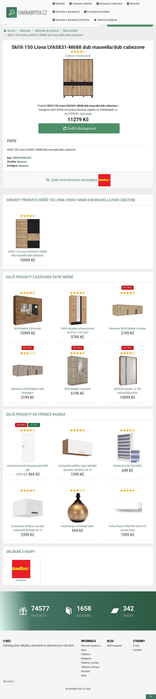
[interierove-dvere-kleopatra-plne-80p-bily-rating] (27, 430)
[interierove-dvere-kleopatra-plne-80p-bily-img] (27, 447)
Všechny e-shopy (90, 667)
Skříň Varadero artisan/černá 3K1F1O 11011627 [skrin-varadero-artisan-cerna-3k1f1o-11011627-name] (77, 330)
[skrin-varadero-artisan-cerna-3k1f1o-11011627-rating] (77, 293)
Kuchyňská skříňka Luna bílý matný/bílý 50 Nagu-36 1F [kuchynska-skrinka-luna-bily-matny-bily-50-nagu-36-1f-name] (27, 528)
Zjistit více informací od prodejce (78, 180)
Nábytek (58, 3)
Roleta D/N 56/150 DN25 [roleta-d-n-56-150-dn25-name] (127, 465)
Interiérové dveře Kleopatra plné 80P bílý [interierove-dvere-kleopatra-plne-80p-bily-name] (27, 467)
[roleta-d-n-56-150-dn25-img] (127, 447)
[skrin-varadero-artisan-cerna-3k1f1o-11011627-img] (77, 310)
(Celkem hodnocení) (78, 55)
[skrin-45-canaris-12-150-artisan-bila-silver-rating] (127, 353)
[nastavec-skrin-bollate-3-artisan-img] (127, 310)
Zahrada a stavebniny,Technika (71, 20)
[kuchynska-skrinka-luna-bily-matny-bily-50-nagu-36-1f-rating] (27, 491)
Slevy (84, 675)
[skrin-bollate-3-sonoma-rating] (77, 353)
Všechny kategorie (105, 20)
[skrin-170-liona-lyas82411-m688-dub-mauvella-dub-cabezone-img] (27, 233)
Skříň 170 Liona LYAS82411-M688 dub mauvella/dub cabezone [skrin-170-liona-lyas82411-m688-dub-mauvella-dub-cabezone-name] (27, 253)
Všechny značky (90, 662)
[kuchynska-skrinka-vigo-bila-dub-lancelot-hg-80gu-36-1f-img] (77, 447)
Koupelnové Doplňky (97, 11)
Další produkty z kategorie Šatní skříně (39, 277)
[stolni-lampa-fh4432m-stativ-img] (77, 508)
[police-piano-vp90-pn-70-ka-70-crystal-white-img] (127, 508)
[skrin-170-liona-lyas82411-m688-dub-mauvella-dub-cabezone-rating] (27, 216)
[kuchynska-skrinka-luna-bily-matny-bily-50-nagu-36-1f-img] (27, 508)
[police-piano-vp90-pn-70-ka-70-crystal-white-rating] (127, 491)
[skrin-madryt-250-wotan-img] (27, 310)
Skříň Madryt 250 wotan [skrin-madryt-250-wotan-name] (27, 328)
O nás (136, 645)
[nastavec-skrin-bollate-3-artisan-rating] (127, 293)
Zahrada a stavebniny (66, 11)
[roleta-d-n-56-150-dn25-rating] (127, 430)
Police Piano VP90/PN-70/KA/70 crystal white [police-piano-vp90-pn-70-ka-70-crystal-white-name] (127, 528)
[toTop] (151, 696)
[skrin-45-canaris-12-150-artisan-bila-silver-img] (127, 370)
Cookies (137, 650)
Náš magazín (114, 645)
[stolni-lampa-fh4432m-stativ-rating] (77, 491)
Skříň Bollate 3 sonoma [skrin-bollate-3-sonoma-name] (77, 388)
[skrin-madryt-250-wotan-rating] (27, 293)
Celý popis (86, 113)
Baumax (22, 161)
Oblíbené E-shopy (20, 551)
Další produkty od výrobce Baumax (35, 414)
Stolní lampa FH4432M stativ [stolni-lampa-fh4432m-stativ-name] (77, 526)
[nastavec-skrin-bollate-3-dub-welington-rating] (27, 353)
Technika (132, 3)
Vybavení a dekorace (109, 3)
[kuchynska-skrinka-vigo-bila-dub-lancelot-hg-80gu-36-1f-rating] (77, 430)
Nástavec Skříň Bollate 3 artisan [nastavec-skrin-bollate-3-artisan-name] (127, 328)
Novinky (85, 671)
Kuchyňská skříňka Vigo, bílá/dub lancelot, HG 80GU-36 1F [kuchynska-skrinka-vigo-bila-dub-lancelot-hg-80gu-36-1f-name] (77, 467)
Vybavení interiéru (80, 3)
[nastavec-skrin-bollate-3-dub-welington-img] (27, 370)
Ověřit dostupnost (79, 128)
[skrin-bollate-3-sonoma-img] (77, 370)
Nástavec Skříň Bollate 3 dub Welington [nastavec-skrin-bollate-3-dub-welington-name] (27, 390)
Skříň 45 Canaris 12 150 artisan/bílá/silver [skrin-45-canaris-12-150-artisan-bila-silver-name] (127, 390)
